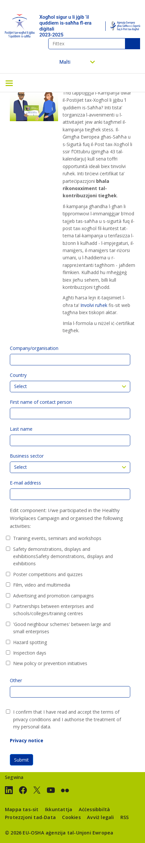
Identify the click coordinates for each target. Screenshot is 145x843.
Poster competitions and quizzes (48, 574)
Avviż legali (100, 817)
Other (16, 680)
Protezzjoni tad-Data (30, 817)
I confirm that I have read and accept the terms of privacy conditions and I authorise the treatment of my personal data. (67, 719)
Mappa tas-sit (22, 809)
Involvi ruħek (93, 305)
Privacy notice (26, 740)
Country (18, 375)
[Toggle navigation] (9, 83)
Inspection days (29, 653)
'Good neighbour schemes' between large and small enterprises (62, 628)
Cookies (71, 817)
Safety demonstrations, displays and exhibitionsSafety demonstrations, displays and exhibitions (63, 556)
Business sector (27, 456)
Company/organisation (34, 348)
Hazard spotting (30, 642)
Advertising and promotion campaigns (53, 596)
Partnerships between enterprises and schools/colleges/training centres (53, 609)
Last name (21, 429)
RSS (124, 817)
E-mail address (25, 483)
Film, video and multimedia (41, 585)
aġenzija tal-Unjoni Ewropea (79, 833)
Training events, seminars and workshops (57, 538)
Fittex (132, 43)
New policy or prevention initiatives (50, 663)
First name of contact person (41, 402)
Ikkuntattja (58, 809)
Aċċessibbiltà (94, 809)
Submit (21, 760)
